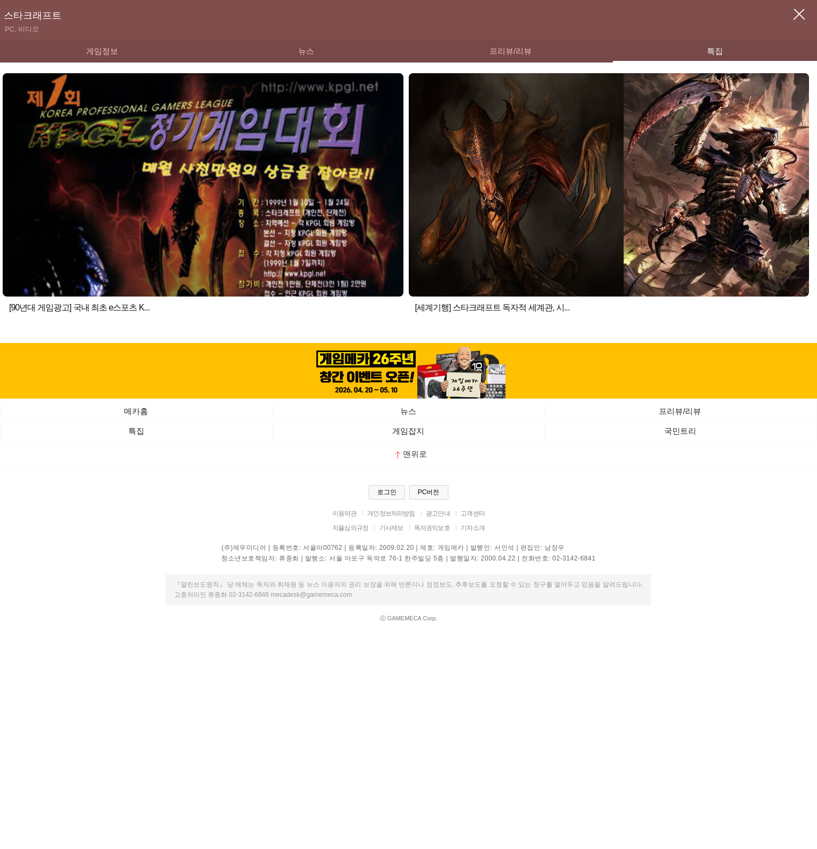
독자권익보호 (432, 528)
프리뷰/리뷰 (510, 51)
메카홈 (136, 411)
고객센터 (473, 513)
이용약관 (344, 513)
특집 (715, 51)
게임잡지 (408, 430)
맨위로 (411, 453)
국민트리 (680, 430)
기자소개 (473, 528)
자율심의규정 (350, 528)
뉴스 (306, 51)
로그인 (386, 492)
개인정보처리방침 (391, 513)
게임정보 (102, 51)
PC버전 (429, 492)
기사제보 (391, 528)
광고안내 (438, 513)
